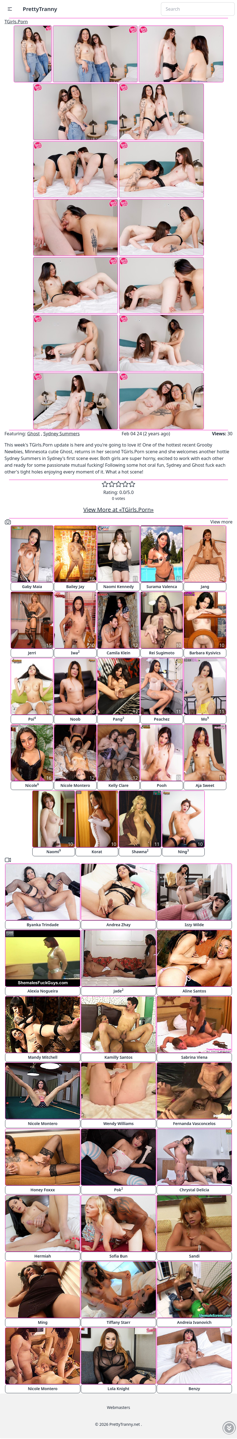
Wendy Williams (118, 1123)
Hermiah (42, 1256)
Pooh (162, 785)
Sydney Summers (61, 434)
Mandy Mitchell (43, 1057)
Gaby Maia (32, 586)
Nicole (32, 785)
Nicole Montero (75, 785)
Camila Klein (118, 652)
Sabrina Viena (194, 1057)
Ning (183, 851)
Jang (205, 586)
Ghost (33, 434)
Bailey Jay (75, 586)
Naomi (53, 851)
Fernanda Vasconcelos (194, 1123)
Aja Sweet (205, 785)
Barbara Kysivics (204, 652)
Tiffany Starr (118, 1322)
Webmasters (118, 1407)
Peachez (162, 719)
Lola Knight (118, 1388)
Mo (205, 719)
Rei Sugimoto (162, 652)
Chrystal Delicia (194, 1189)
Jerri (32, 652)
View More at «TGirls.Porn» (118, 509)
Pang (118, 719)
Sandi (194, 1256)
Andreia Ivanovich (194, 1322)
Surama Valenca (162, 586)
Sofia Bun (118, 1256)
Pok (118, 1189)
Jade (118, 991)
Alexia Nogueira (43, 991)
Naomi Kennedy (118, 586)
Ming (43, 1322)
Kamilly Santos (118, 1057)
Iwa (75, 652)
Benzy (194, 1388)
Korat (97, 851)
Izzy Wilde (194, 924)
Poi (32, 719)
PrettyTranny (40, 9)
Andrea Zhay (118, 924)
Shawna (140, 851)
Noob (75, 719)
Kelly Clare (118, 785)
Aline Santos (194, 991)
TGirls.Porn (16, 22)
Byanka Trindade (43, 924)
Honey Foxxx (43, 1189)
